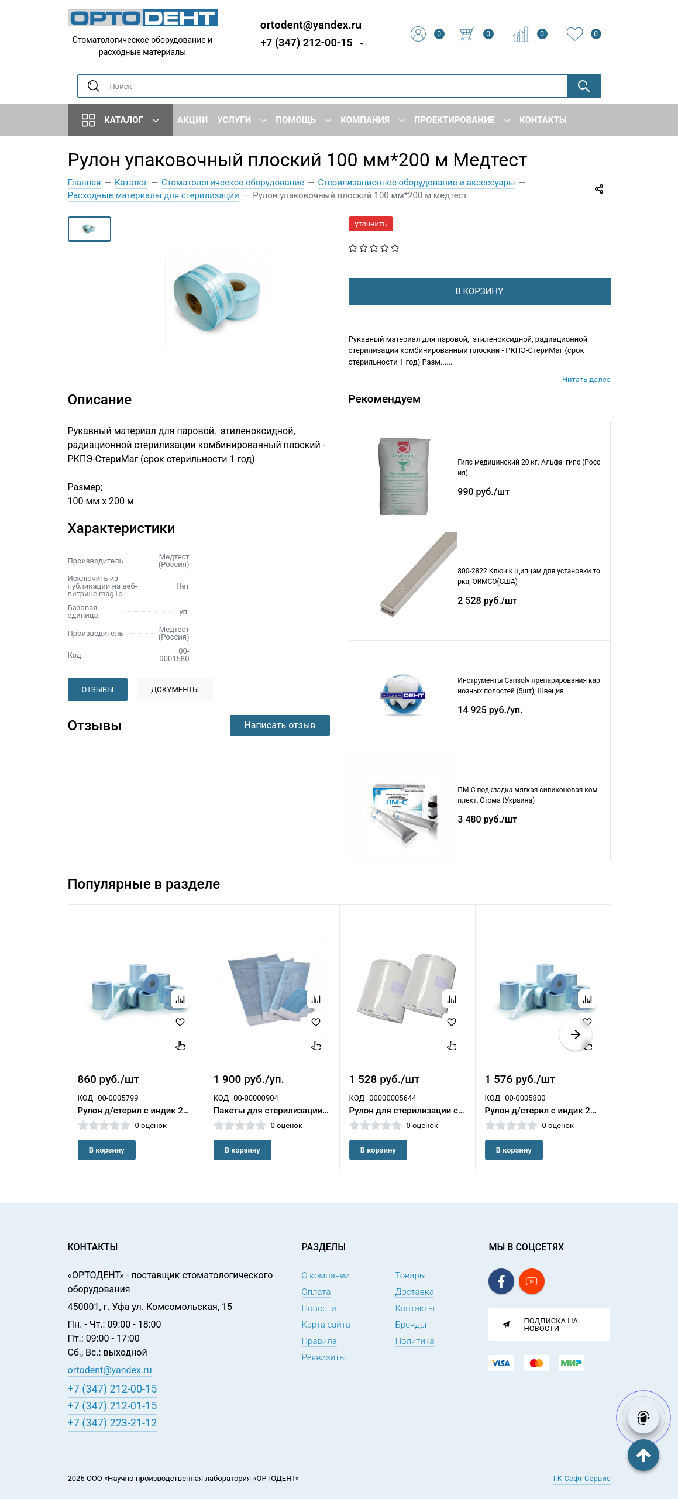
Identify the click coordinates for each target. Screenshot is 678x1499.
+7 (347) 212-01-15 (112, 1406)
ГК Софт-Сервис (582, 1478)
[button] (575, 1053)
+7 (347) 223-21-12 (112, 1423)
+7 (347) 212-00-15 (306, 42)
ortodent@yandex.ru (311, 24)
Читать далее (586, 398)
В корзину (107, 1168)
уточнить (371, 223)
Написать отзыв (279, 725)
